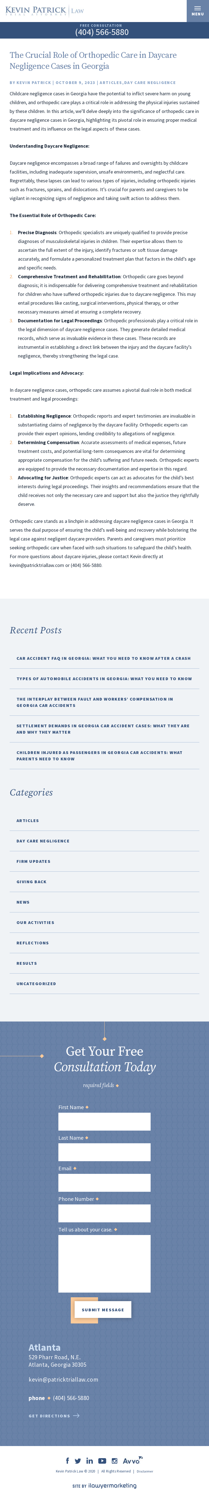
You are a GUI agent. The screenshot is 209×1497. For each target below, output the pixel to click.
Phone (39, 1396)
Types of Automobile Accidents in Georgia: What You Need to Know (104, 678)
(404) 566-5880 (102, 32)
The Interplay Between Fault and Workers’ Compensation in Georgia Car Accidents (95, 702)
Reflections (33, 942)
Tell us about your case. (87, 1229)
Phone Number (78, 1199)
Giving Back (32, 881)
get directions (54, 1414)
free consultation (101, 25)
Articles (111, 82)
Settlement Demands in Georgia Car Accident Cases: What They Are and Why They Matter (103, 729)
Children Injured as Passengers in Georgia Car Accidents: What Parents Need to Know (100, 755)
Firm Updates (33, 861)
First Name (73, 1107)
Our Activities (35, 922)
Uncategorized (36, 983)
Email (67, 1168)
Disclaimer (145, 1469)
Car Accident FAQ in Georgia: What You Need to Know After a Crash (104, 658)
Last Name (73, 1138)
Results (27, 963)
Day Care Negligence (150, 82)
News (23, 902)
